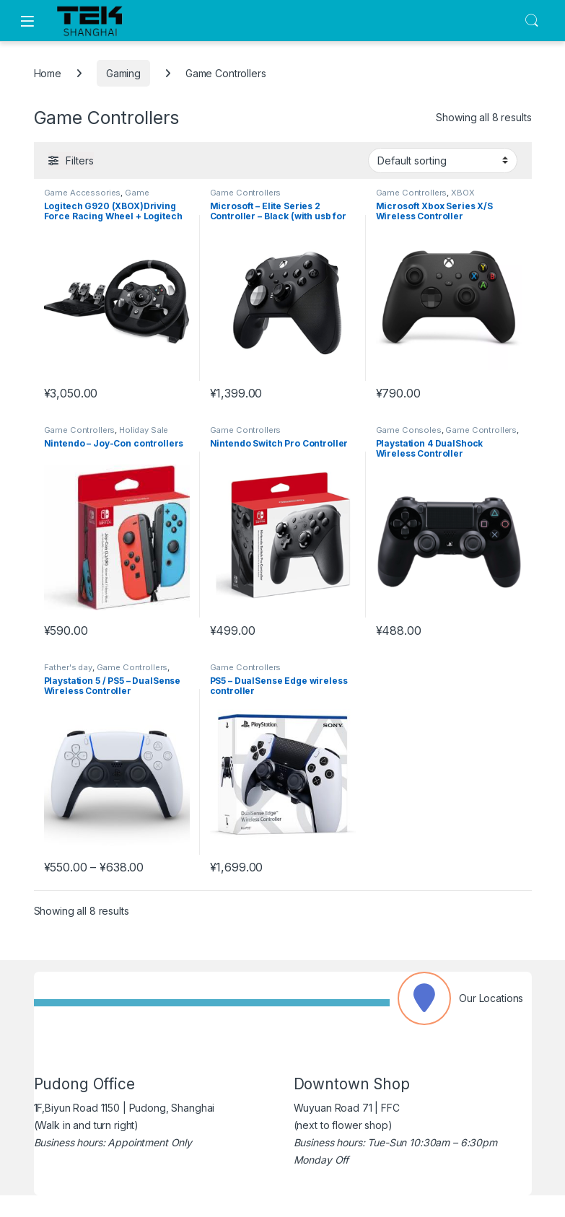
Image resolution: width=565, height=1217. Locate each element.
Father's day (68, 667)
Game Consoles (409, 430)
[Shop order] (442, 160)
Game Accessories (82, 193)
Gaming (123, 73)
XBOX (462, 193)
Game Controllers (245, 193)
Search (532, 21)
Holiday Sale (143, 430)
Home (47, 73)
